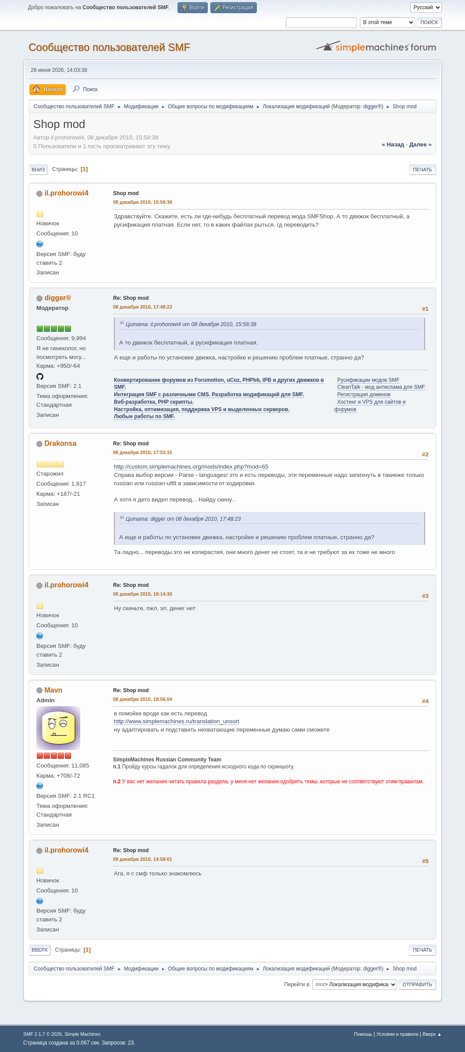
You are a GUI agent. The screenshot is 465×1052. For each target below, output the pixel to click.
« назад (393, 144)
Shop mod (126, 193)
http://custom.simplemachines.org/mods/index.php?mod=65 (191, 466)
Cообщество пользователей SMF (109, 47)
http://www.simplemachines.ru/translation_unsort (176, 721)
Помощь (363, 1034)
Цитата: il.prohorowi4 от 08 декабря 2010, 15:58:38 (191, 324)
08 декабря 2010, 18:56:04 (142, 699)
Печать (422, 169)
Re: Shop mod (131, 298)
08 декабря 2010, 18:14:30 (142, 594)
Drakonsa (61, 443)
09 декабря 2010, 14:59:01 (142, 859)
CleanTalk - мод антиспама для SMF (381, 387)
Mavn (54, 690)
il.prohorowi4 (67, 193)
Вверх (40, 949)
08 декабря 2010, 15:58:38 (142, 202)
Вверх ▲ (432, 1034)
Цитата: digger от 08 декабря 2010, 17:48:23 (183, 519)
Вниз (38, 169)
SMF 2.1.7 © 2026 (42, 1034)
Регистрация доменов (364, 394)
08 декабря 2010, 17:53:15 (142, 452)
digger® (372, 106)
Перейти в (296, 984)
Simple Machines (82, 1034)
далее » (420, 144)
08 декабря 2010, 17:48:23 (142, 306)
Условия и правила (397, 1034)
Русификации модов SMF (368, 380)
